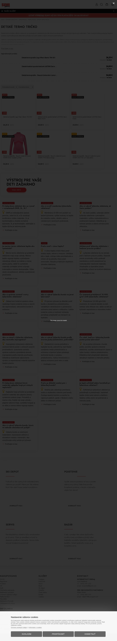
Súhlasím (27, 634)
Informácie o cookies (36, 627)
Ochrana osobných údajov (20, 627)
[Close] (113, 3)
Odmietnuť (89, 634)
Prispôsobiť (58, 634)
